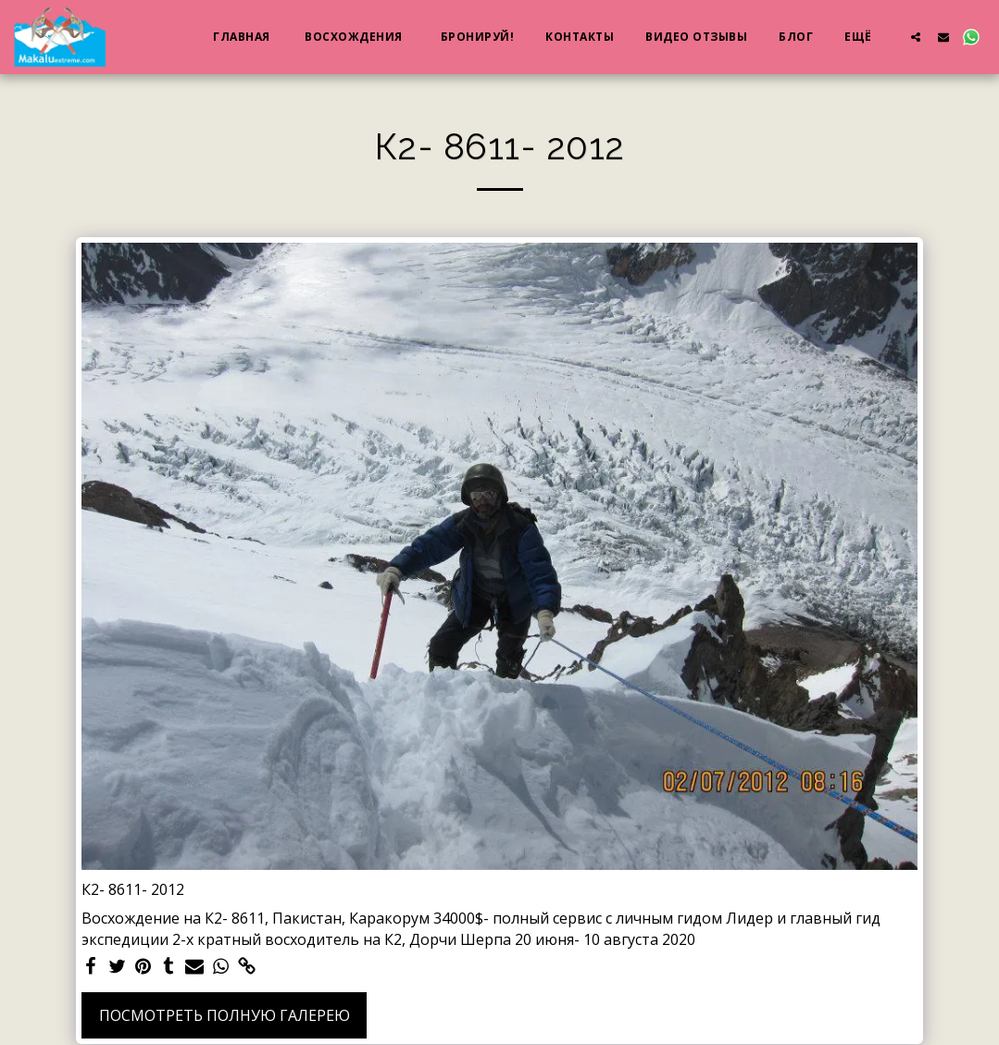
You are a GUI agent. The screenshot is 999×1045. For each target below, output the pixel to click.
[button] (916, 37)
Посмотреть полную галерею (224, 1015)
